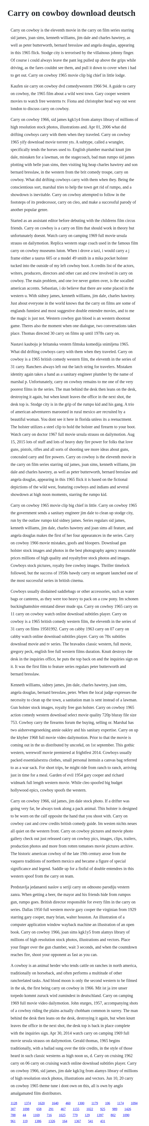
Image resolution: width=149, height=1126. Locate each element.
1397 (100, 1115)
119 (25, 1121)
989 (114, 1109)
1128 (14, 1103)
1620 (41, 1103)
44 (24, 1115)
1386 (38, 1121)
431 (102, 1121)
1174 (120, 1103)
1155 (76, 1109)
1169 (36, 1115)
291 (51, 1109)
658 (39, 1109)
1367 (77, 1121)
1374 (27, 1103)
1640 (55, 1103)
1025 (62, 1115)
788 (13, 1115)
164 (64, 1121)
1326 (51, 1121)
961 (13, 1121)
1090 (126, 1115)
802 (113, 1115)
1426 (127, 1109)
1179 (94, 1103)
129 (87, 1115)
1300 (81, 1103)
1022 (89, 1109)
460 (68, 1103)
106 (107, 1103)
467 (63, 1109)
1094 (134, 1103)
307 (13, 1109)
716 (49, 1115)
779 (75, 1115)
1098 (26, 1109)
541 (90, 1121)
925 (102, 1109)
